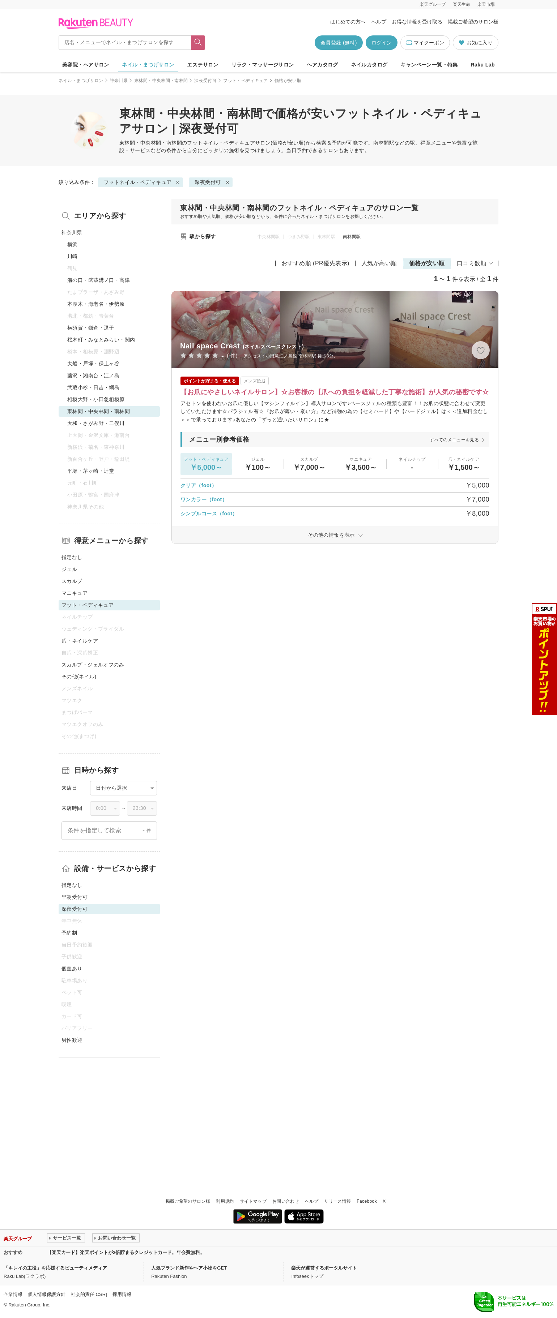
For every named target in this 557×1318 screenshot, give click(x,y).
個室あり (71, 968)
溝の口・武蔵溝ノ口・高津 (98, 280)
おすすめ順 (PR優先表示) (315, 263)
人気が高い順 (379, 263)
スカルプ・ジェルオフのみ (92, 664)
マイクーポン (425, 43)
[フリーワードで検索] (198, 42)
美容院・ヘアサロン (85, 65)
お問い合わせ (285, 1201)
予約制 (69, 933)
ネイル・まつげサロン (148, 65)
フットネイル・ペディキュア (221, 143)
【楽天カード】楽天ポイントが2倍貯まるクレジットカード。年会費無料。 (126, 1252)
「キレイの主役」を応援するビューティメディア (55, 1268)
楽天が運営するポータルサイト (324, 1268)
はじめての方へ (348, 22)
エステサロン (202, 65)
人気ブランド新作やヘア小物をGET (189, 1268)
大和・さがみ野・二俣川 (96, 423)
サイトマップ (253, 1201)
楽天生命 (461, 4)
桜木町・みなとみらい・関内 (101, 340)
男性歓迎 (71, 1040)
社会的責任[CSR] (89, 1294)
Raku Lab (483, 65)
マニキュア (74, 593)
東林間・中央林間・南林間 (161, 80)
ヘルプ (378, 22)
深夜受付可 (205, 80)
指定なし (71, 557)
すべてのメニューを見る (454, 440)
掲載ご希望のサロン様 (473, 22)
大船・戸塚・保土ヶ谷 (93, 363)
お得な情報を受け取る (417, 22)
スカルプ (71, 581)
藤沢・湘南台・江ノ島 (93, 375)
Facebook (367, 1201)
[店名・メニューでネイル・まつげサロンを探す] (125, 42)
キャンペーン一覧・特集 (429, 65)
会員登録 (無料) (338, 43)
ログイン (381, 43)
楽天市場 (486, 4)
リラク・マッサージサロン (262, 65)
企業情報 (13, 1294)
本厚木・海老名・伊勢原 (96, 304)
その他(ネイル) (79, 676)
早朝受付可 (74, 897)
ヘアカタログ (322, 65)
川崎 (72, 256)
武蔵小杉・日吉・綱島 (93, 387)
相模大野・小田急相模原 (96, 399)
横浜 (72, 244)
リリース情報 (337, 1201)
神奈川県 (119, 80)
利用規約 (225, 1201)
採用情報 (121, 1294)
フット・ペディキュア (245, 80)
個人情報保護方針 (46, 1294)
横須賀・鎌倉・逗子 (90, 328)
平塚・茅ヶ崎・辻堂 (90, 471)
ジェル (69, 569)
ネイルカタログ (369, 65)
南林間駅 (352, 236)
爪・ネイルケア (79, 641)
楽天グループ (433, 4)
